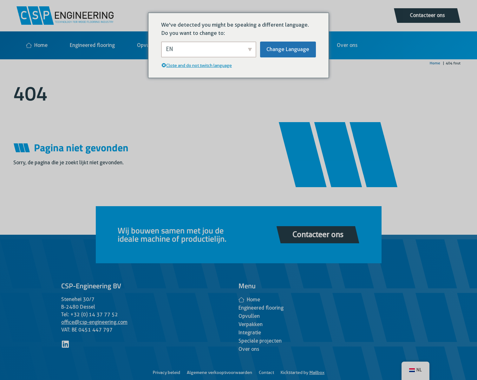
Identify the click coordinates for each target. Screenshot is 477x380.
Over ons (347, 45)
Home (37, 45)
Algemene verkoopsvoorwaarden (219, 372)
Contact (266, 372)
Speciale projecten (260, 341)
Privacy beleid (166, 372)
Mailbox (316, 372)
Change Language (287, 49)
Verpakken (250, 324)
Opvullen (147, 45)
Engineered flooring (92, 45)
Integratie (249, 333)
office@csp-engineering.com (94, 322)
